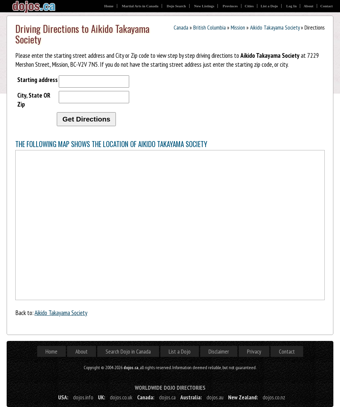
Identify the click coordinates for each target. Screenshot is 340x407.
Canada (181, 27)
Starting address (37, 79)
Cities (249, 6)
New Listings (204, 6)
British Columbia (209, 27)
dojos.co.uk (121, 397)
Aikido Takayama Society (274, 27)
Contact (326, 6)
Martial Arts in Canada (140, 6)
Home (109, 6)
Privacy (254, 351)
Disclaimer (219, 351)
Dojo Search (176, 6)
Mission (238, 27)
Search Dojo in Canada (128, 351)
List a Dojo (269, 6)
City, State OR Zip (33, 99)
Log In (291, 6)
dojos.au (215, 397)
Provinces (230, 6)
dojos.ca (167, 397)
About (308, 6)
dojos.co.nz (274, 397)
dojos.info (83, 397)
